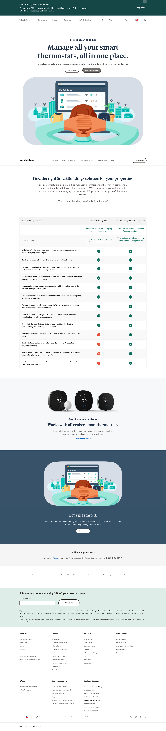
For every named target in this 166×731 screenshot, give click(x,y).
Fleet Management (87, 160)
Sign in (128, 20)
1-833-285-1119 (89, 690)
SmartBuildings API (68, 160)
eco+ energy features (58, 659)
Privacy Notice (37, 717)
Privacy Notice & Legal (91, 653)
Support (101, 20)
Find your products (58, 653)
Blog (85, 656)
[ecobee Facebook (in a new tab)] (126, 716)
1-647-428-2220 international (61, 690)
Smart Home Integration (59, 663)
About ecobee (88, 639)
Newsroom (87, 659)
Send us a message (58, 693)
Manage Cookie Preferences (84, 717)
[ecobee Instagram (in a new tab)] (135, 716)
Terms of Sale (59, 717)
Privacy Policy (91, 611)
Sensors (56, 20)
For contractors (121, 639)
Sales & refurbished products (28, 686)
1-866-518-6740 (89, 703)
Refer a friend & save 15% (27, 690)
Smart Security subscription (28, 656)
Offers (112, 20)
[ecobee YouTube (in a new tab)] (145, 716)
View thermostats (83, 439)
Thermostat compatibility (59, 642)
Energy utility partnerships (124, 646)
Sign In (113, 160)
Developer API (56, 666)
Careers (86, 649)
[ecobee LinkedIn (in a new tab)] (140, 716)
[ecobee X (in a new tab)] (130, 716)
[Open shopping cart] (145, 20)
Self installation (56, 646)
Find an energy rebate (59, 656)
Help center (55, 639)
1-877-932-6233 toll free (59, 686)
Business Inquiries (122, 653)
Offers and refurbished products (29, 659)
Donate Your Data (89, 646)
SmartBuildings (121, 642)
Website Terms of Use (105, 611)
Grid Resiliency (121, 649)
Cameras (68, 20)
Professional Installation (59, 649)
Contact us (87, 663)
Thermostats (43, 20)
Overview (54, 160)
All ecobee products (25, 639)
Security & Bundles (85, 20)
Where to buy (56, 670)
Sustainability (88, 642)
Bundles (22, 653)
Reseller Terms (48, 717)
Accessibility (69, 717)
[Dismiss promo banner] (145, 1)
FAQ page (56, 558)
